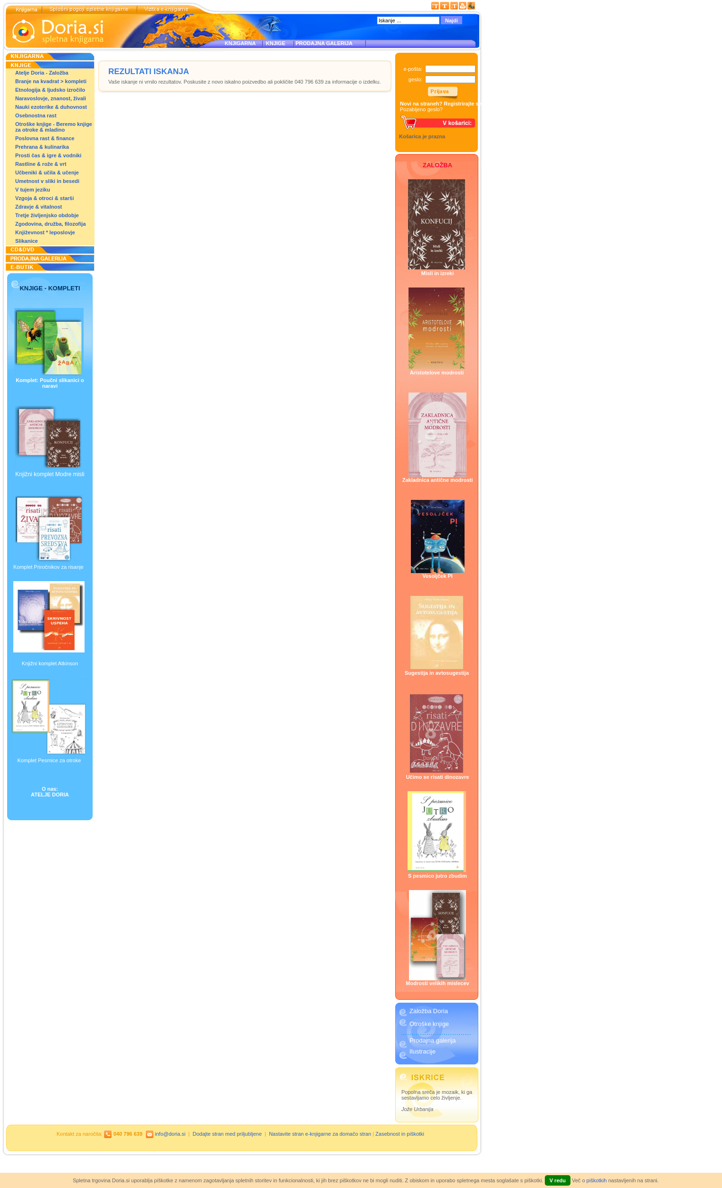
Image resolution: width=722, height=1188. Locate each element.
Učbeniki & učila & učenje (47, 172)
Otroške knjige (429, 1023)
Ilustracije (422, 1051)
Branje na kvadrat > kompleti (50, 81)
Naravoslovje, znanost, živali (50, 98)
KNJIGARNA (240, 43)
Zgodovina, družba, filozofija (50, 224)
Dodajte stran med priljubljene (227, 1134)
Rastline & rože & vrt (40, 164)
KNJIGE (274, 43)
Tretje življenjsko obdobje (47, 215)
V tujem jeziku (32, 189)
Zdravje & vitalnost (38, 207)
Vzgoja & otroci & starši (44, 198)
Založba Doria (428, 1011)
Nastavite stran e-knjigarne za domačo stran (320, 1134)
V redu (558, 1180)
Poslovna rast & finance (45, 138)
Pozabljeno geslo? (421, 109)
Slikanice (26, 241)
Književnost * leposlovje (45, 232)
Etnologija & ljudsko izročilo (50, 90)
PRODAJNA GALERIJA (323, 43)
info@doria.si (170, 1134)
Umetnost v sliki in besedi (47, 181)
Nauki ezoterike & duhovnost (51, 107)
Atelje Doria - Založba (41, 73)
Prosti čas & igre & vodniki (48, 155)
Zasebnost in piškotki (399, 1134)
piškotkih (597, 1180)
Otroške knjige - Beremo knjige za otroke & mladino (53, 127)
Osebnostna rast (36, 115)
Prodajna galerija (432, 1040)
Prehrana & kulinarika (42, 147)
